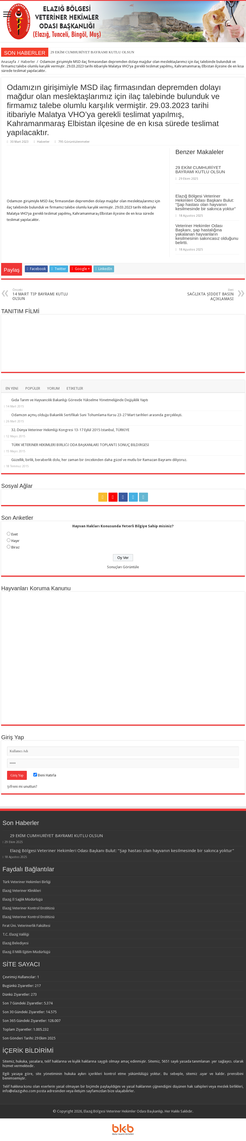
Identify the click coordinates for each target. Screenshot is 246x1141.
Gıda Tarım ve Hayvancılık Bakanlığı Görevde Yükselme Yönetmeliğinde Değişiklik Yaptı (79, 400)
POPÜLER (32, 388)
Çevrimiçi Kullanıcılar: (20, 977)
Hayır (15, 541)
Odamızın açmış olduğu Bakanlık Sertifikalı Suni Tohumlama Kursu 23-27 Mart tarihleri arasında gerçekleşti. (96, 415)
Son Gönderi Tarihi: (18, 1038)
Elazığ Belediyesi (16, 943)
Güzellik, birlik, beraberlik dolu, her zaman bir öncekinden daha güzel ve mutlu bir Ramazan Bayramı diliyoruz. (99, 460)
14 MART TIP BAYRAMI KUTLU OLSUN (41, 294)
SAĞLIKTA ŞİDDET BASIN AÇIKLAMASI (205, 294)
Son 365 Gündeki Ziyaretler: (25, 1021)
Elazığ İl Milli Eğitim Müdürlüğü (26, 952)
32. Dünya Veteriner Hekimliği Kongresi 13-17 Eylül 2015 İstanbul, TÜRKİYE (70, 430)
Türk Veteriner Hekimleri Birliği (27, 882)
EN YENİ (12, 388)
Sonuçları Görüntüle (123, 567)
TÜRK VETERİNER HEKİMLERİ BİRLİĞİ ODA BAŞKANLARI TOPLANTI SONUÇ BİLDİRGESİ (80, 445)
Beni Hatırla (44, 775)
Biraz (15, 547)
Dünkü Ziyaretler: (17, 994)
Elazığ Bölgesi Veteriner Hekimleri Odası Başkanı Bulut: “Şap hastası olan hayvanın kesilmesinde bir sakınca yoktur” (205, 202)
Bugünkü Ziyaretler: (19, 986)
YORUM (53, 388)
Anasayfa (8, 62)
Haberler (28, 62)
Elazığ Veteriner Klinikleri (22, 890)
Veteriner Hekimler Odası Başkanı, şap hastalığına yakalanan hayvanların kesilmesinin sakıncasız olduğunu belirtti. (206, 234)
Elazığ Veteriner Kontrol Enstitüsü (29, 908)
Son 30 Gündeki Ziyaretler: (24, 1012)
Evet (14, 534)
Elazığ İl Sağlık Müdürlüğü (23, 899)
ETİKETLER (75, 388)
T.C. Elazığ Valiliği (16, 934)
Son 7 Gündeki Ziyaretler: (23, 1003)
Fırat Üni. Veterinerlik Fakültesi (26, 925)
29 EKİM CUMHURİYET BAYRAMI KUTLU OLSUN (92, 52)
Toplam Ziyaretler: (18, 1029)
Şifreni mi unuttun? (22, 786)
